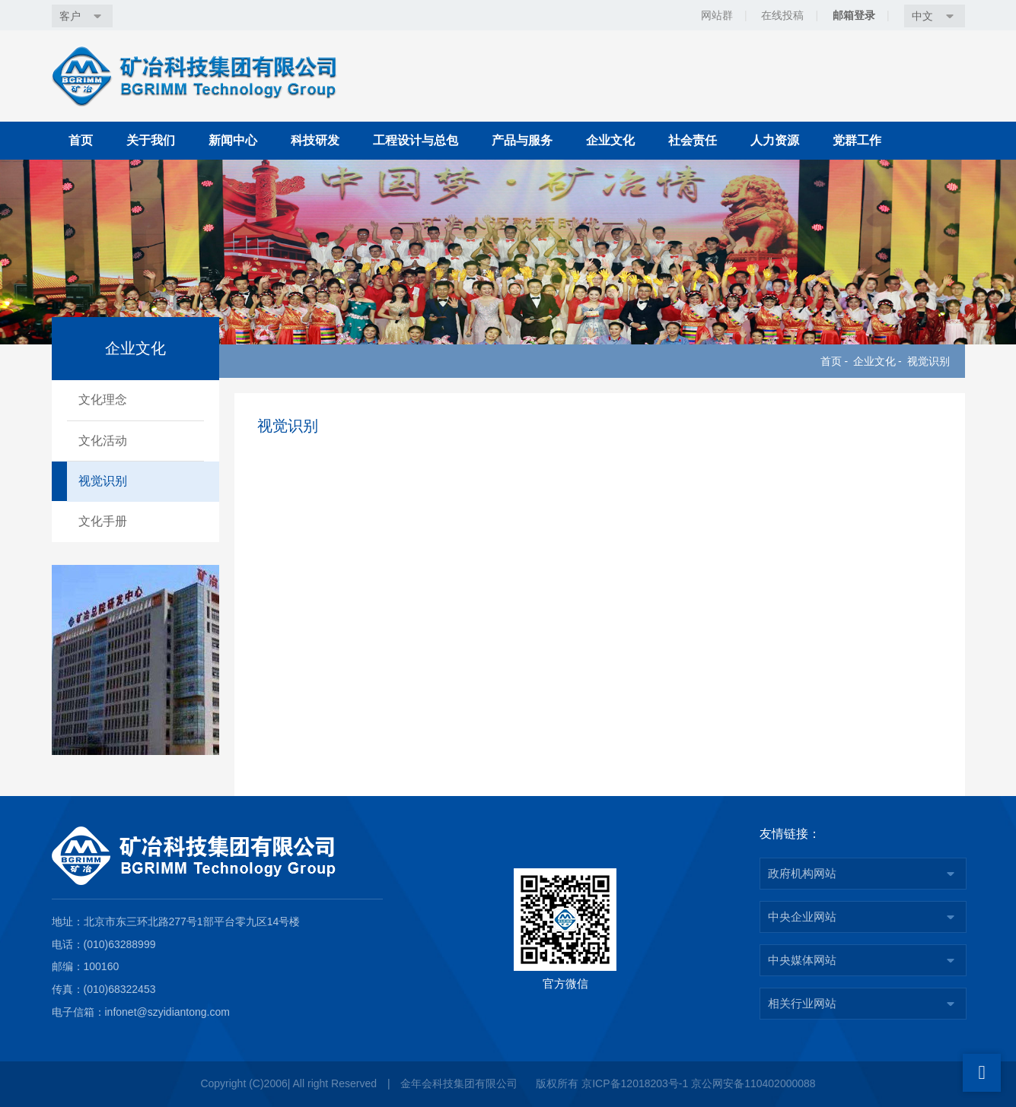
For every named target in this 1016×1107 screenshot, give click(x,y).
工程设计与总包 (415, 140)
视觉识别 (928, 361)
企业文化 (610, 140)
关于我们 (150, 140)
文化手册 (102, 521)
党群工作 (857, 140)
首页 (80, 140)
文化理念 (102, 399)
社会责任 (692, 140)
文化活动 (102, 440)
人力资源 (774, 140)
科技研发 (315, 140)
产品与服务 (522, 140)
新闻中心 (233, 140)
